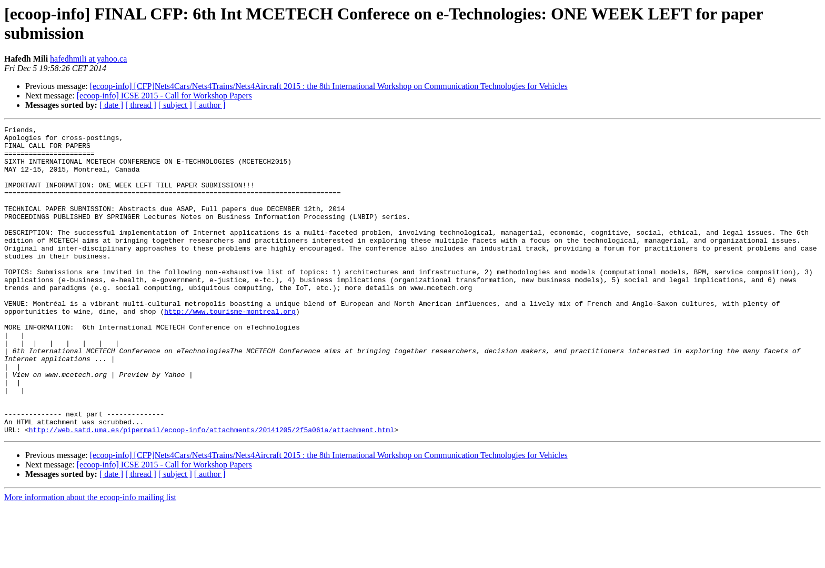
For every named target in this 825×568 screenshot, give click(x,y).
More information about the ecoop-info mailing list (90, 558)
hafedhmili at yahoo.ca (88, 58)
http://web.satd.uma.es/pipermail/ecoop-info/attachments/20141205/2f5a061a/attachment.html (211, 491)
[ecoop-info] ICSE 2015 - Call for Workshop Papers (164, 95)
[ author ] (210, 105)
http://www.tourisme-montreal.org (230, 349)
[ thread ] (140, 105)
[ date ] (111, 105)
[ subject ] (175, 105)
